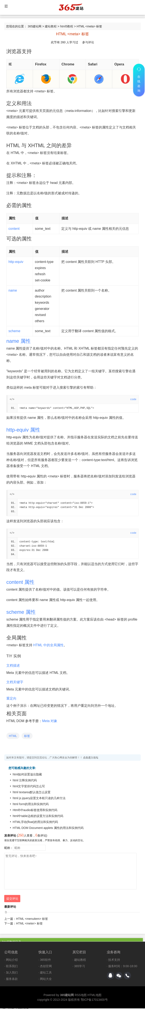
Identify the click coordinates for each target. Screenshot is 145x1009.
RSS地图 (81, 995)
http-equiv (15, 262)
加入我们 (12, 973)
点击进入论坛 (90, 758)
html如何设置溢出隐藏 (27, 775)
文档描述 (13, 666)
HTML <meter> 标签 (29, 924)
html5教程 (66, 26)
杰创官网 (46, 966)
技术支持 (114, 960)
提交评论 (12, 899)
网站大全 (46, 979)
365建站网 (34, 26)
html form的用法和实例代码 (31, 804)
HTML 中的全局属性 (48, 646)
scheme (14, 331)
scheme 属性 (21, 612)
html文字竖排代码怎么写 (29, 787)
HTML (13, 736)
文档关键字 (14, 682)
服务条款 (12, 979)
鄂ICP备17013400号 (94, 1000)
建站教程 (51, 26)
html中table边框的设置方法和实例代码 (38, 816)
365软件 (45, 960)
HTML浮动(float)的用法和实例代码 (35, 822)
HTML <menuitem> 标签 (32, 919)
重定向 (11, 699)
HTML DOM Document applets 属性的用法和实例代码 (48, 828)
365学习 (79, 966)
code (133, 399)
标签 (27, 736)
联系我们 (12, 966)
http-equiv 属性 (23, 430)
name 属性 (18, 341)
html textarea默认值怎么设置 (32, 792)
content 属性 (20, 583)
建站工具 (46, 973)
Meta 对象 (49, 721)
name (12, 290)
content (13, 228)
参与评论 (88, 42)
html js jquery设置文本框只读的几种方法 (39, 798)
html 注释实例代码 (25, 781)
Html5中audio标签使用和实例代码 (35, 810)
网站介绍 (12, 960)
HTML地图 (94, 995)
